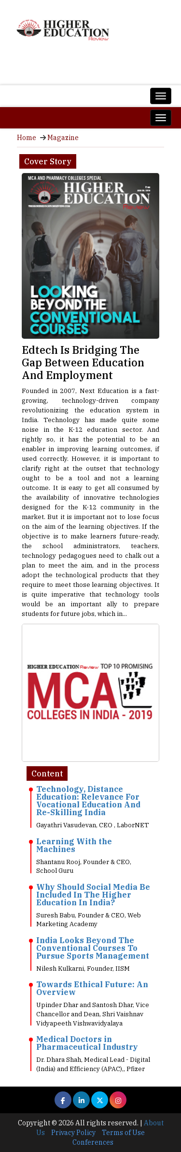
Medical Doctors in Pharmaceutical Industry (87, 1043)
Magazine (63, 137)
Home (26, 137)
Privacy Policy (73, 1132)
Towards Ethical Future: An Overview (92, 988)
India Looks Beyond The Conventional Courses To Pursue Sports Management (92, 948)
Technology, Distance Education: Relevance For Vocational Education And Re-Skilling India (88, 800)
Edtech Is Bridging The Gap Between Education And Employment (83, 362)
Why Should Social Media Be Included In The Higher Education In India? (93, 894)
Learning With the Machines (74, 845)
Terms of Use (123, 1132)
